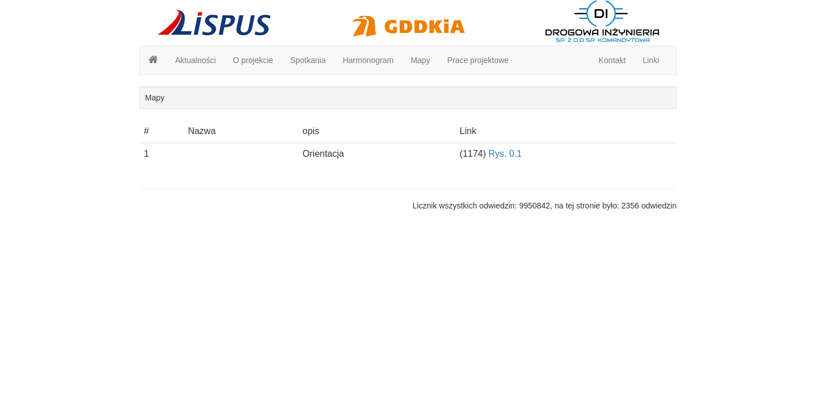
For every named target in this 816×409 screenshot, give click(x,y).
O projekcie (253, 60)
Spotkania (307, 60)
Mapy (420, 60)
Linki (651, 60)
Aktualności (195, 60)
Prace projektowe (477, 60)
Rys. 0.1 (505, 153)
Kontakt (612, 60)
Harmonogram (368, 60)
